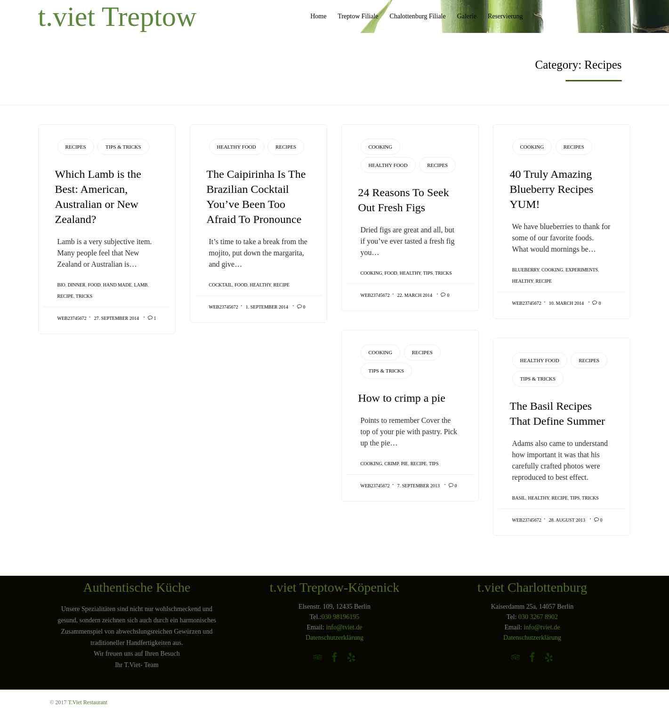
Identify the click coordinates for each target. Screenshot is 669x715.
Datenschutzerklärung (334, 637)
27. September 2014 (116, 318)
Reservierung (505, 16)
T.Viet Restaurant (87, 702)
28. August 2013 (567, 520)
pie (404, 463)
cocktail (221, 284)
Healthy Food (236, 147)
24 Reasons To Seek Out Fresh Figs (403, 200)
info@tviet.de (344, 627)
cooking (371, 273)
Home (318, 16)
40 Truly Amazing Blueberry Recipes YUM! (552, 189)
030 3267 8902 (538, 616)
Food (94, 284)
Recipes (75, 147)
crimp (392, 463)
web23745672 (72, 318)
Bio (61, 284)
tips (428, 273)
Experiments (581, 269)
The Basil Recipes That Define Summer (557, 413)
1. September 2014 (267, 307)
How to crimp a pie (401, 398)
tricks (84, 296)
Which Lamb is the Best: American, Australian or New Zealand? (98, 196)
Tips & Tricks (123, 147)
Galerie (466, 16)
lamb (141, 284)
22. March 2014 (414, 295)
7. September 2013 (418, 485)
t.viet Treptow (117, 16)
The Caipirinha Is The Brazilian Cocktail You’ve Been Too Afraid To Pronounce (256, 196)
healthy (260, 284)
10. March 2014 (566, 303)
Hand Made (117, 284)
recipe (65, 296)
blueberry (526, 269)
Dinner (77, 284)
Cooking (381, 147)
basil (519, 497)
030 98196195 (341, 616)
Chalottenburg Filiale (418, 16)
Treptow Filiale (358, 16)
